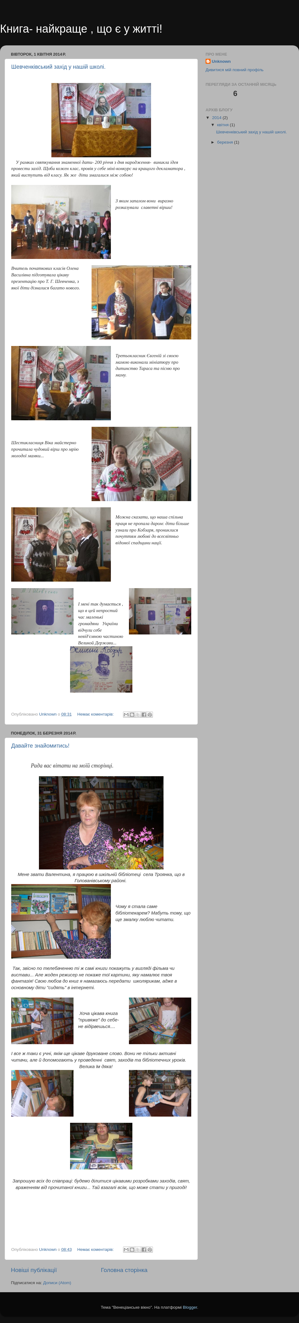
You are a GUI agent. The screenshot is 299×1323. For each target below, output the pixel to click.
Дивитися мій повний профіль (234, 69)
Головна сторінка (124, 1270)
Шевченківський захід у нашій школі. (58, 67)
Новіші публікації (34, 1270)
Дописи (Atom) (57, 1282)
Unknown (221, 61)
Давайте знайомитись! (40, 746)
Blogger (190, 1307)
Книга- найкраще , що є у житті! (81, 28)
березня (225, 142)
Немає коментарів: (96, 714)
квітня (223, 124)
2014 (217, 117)
